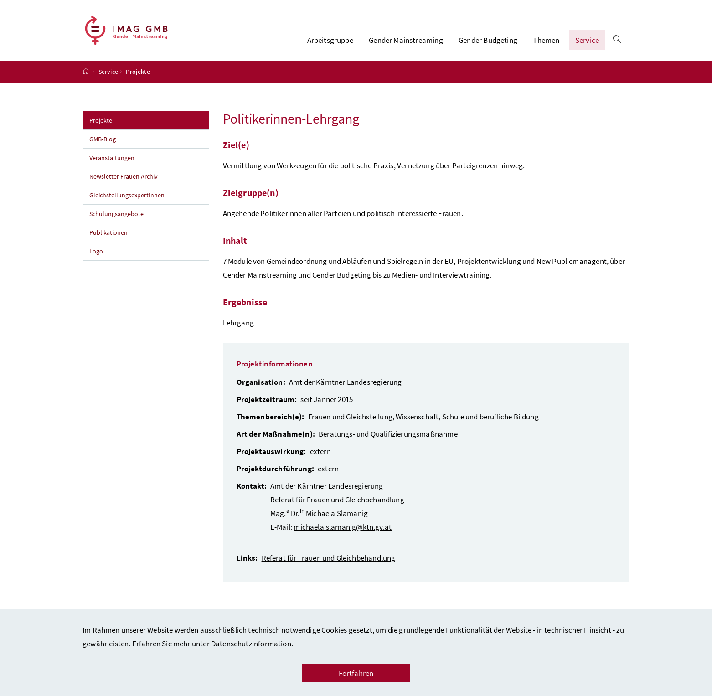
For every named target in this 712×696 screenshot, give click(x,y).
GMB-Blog (102, 141)
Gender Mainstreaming (406, 41)
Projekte (120, 122)
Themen (546, 41)
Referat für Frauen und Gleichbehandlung (329, 560)
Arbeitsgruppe (330, 41)
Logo (96, 253)
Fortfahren (356, 673)
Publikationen (108, 235)
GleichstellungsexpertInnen (127, 197)
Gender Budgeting (488, 41)
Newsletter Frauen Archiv (123, 179)
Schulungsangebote (116, 216)
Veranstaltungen (112, 160)
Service (587, 41)
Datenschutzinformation (251, 644)
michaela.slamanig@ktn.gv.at (343, 529)
